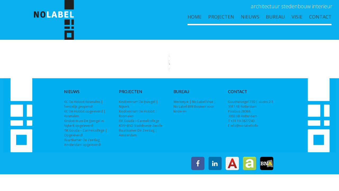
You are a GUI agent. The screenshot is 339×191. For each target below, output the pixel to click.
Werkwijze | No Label (189, 101)
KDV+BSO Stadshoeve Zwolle (140, 125)
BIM (190, 106)
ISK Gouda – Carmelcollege (139, 121)
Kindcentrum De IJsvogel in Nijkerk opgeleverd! (84, 123)
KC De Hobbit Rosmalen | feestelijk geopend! (83, 104)
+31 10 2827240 (243, 121)
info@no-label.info (244, 125)
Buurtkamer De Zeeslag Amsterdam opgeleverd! (82, 142)
